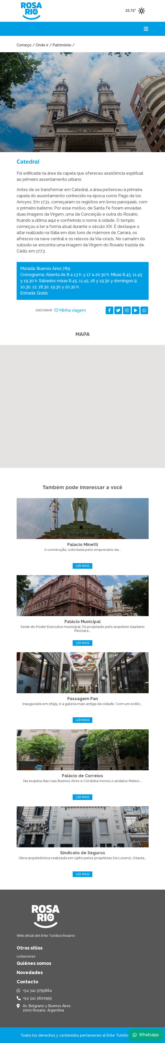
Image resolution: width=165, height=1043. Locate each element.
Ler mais (82, 566)
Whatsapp (146, 1034)
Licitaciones (26, 956)
